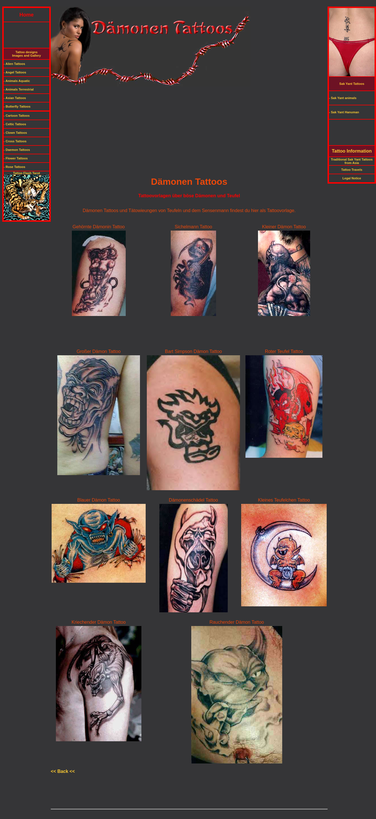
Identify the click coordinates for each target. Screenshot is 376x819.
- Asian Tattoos (15, 98)
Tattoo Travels (351, 169)
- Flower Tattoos (16, 158)
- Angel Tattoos (15, 72)
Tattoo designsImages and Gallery (26, 53)
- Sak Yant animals (342, 98)
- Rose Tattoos (14, 167)
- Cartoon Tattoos (17, 115)
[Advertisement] (188, 4)
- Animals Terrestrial (19, 89)
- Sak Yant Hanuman (344, 112)
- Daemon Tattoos (17, 149)
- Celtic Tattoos (15, 124)
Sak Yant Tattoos (351, 83)
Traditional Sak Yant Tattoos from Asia (352, 161)
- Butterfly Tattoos (17, 106)
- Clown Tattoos (15, 132)
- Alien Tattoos (14, 63)
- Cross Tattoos (15, 141)
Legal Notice (351, 178)
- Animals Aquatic (17, 81)
